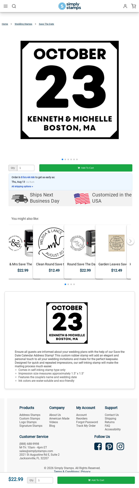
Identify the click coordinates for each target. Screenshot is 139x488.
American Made (59, 418)
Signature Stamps (30, 425)
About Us (55, 415)
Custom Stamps (29, 418)
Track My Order (86, 425)
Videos (53, 422)
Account (81, 415)
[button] (62, 159)
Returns (110, 422)
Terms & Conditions (66, 471)
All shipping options (22, 186)
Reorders (81, 418)
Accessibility (113, 429)
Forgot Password (87, 422)
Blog (52, 425)
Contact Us (112, 415)
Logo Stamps (28, 422)
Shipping (110, 418)
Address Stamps (29, 415)
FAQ (107, 425)
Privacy (85, 471)
